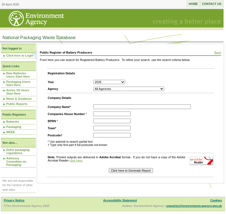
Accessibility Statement (120, 200)
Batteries (12, 121)
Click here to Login (19, 55)
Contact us (211, 3)
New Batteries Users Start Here (18, 75)
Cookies (216, 200)
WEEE (10, 132)
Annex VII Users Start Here (17, 92)
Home (193, 3)
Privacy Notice (14, 200)
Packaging (13, 126)
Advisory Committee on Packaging (16, 161)
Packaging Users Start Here (18, 83)
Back (217, 52)
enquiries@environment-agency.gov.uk (194, 205)
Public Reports (17, 103)
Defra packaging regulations (18, 151)
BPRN (52, 121)
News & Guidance (19, 98)
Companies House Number (66, 114)
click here (76, 160)
